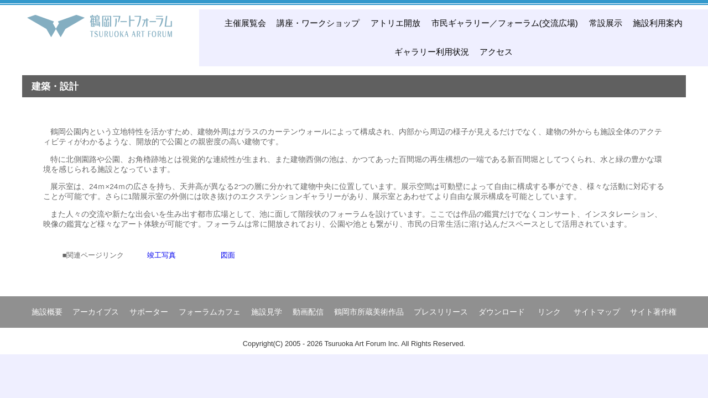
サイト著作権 (653, 311)
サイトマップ (597, 311)
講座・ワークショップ (318, 23)
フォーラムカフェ (210, 311)
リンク (549, 311)
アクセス (496, 51)
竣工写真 (161, 255)
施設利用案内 (658, 23)
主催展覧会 (245, 23)
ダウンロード (501, 311)
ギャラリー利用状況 (431, 51)
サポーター (148, 311)
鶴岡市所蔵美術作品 (369, 311)
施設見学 (266, 311)
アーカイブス (95, 311)
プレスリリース (441, 311)
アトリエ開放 (395, 23)
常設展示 (605, 23)
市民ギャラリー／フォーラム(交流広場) (504, 23)
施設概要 (47, 311)
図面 (228, 255)
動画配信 (308, 311)
